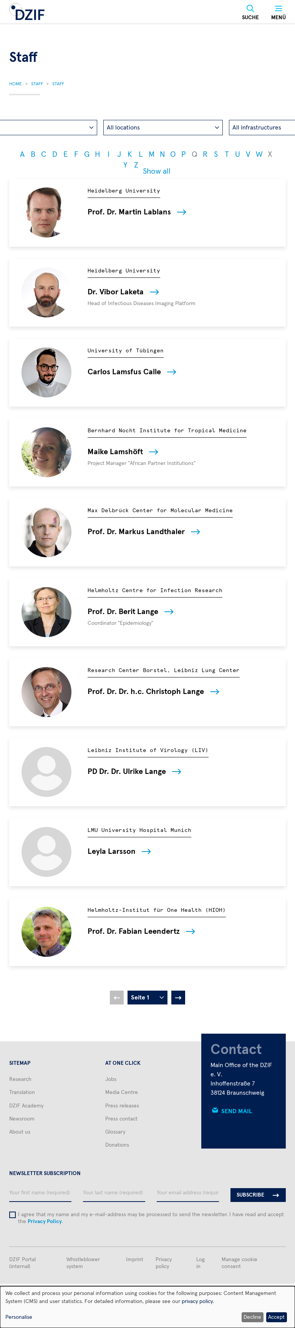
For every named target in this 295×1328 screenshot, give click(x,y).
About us (19, 1132)
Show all (157, 171)
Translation (22, 1092)
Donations (117, 1145)
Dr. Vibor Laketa (116, 292)
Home (15, 84)
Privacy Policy (45, 1221)
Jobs (110, 1079)
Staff (37, 84)
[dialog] (147, 1307)
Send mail (236, 1111)
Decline (252, 1317)
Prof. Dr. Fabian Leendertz (134, 931)
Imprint (134, 1259)
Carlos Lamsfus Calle (124, 372)
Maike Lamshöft (115, 452)
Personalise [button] (18, 1317)
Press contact (121, 1119)
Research (20, 1079)
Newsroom (22, 1119)
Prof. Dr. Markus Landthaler (136, 532)
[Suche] (250, 13)
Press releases (122, 1106)
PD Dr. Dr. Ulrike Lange (127, 771)
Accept (276, 1317)
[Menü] (278, 13)
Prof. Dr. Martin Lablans (129, 212)
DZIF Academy (26, 1106)
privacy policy (197, 1301)
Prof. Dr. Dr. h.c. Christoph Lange (146, 692)
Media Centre (121, 1092)
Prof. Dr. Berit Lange (123, 612)
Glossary (115, 1132)
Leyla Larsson (112, 851)
